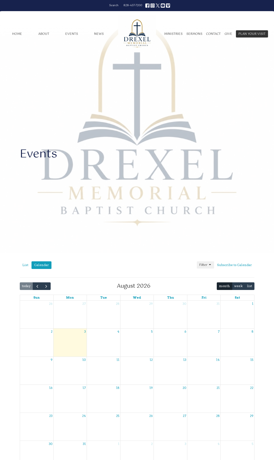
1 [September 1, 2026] (118, 444)
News (99, 33)
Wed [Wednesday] (137, 297)
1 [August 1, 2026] (252, 304)
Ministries (173, 33)
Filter (205, 265)
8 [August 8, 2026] (252, 331)
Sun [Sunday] (36, 297)
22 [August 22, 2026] (251, 388)
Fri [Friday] (204, 297)
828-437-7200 (133, 5)
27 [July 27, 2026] (84, 304)
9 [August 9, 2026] (51, 360)
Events (71, 33)
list (249, 286)
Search (113, 5)
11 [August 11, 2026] (118, 360)
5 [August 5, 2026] (152, 331)
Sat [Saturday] (237, 297)
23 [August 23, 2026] (50, 416)
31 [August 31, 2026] (84, 444)
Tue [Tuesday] (103, 297)
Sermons (194, 33)
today (26, 286)
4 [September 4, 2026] (219, 444)
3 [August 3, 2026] (85, 331)
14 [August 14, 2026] (218, 360)
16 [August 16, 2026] (50, 388)
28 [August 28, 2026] (218, 416)
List (25, 265)
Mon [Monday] (70, 297)
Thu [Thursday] (170, 297)
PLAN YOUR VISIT (252, 33)
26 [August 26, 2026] (151, 416)
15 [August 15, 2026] (251, 360)
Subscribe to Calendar (234, 265)
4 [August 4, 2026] (118, 331)
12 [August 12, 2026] (151, 360)
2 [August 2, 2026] (51, 331)
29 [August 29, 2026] (251, 416)
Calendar (41, 265)
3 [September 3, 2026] (185, 444)
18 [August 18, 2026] (117, 388)
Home (17, 33)
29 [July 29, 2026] (151, 304)
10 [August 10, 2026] (84, 360)
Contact (213, 33)
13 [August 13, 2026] (184, 360)
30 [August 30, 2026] (50, 444)
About (43, 33)
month (224, 286)
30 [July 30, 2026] (184, 304)
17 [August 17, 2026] (84, 388)
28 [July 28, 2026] (117, 304)
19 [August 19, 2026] (151, 388)
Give (228, 33)
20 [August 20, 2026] (184, 388)
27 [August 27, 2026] (184, 416)
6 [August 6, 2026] (185, 331)
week (238, 286)
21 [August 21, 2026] (218, 388)
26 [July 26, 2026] (50, 304)
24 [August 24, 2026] (84, 416)
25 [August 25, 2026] (117, 416)
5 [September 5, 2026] (252, 444)
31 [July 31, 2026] (218, 304)
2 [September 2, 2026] (152, 444)
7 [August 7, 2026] (219, 331)
